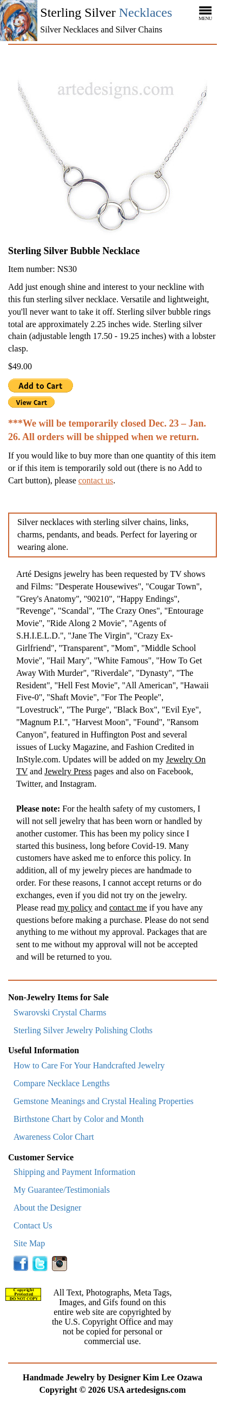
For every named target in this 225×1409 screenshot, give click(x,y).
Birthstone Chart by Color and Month (78, 1119)
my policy (74, 907)
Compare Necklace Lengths (62, 1083)
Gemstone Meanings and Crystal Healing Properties (104, 1101)
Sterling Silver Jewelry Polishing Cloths (83, 1030)
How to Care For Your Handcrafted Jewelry (89, 1065)
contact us (95, 480)
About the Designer (47, 1207)
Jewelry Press (68, 771)
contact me (128, 907)
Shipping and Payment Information (74, 1172)
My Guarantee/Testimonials (62, 1189)
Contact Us (33, 1225)
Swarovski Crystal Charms (60, 1012)
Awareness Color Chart (54, 1136)
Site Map (29, 1243)
